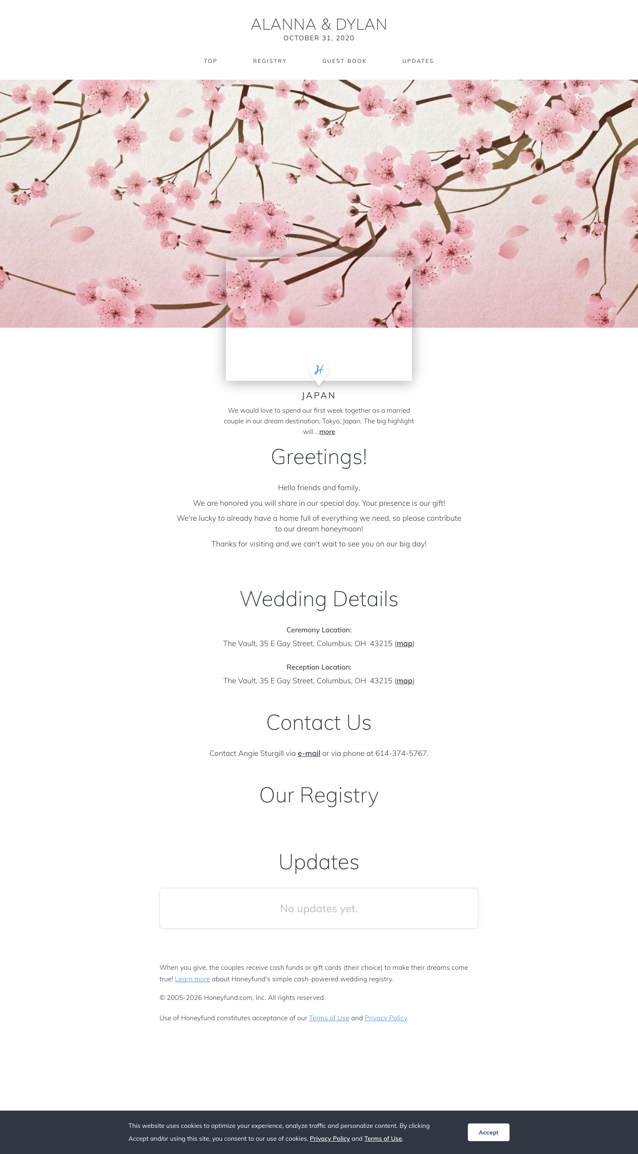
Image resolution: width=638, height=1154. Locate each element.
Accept (488, 1132)
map (404, 643)
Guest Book (345, 61)
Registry (270, 61)
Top (211, 61)
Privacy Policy (386, 1018)
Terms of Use (329, 1018)
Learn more (192, 979)
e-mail (309, 753)
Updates (418, 61)
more (327, 431)
